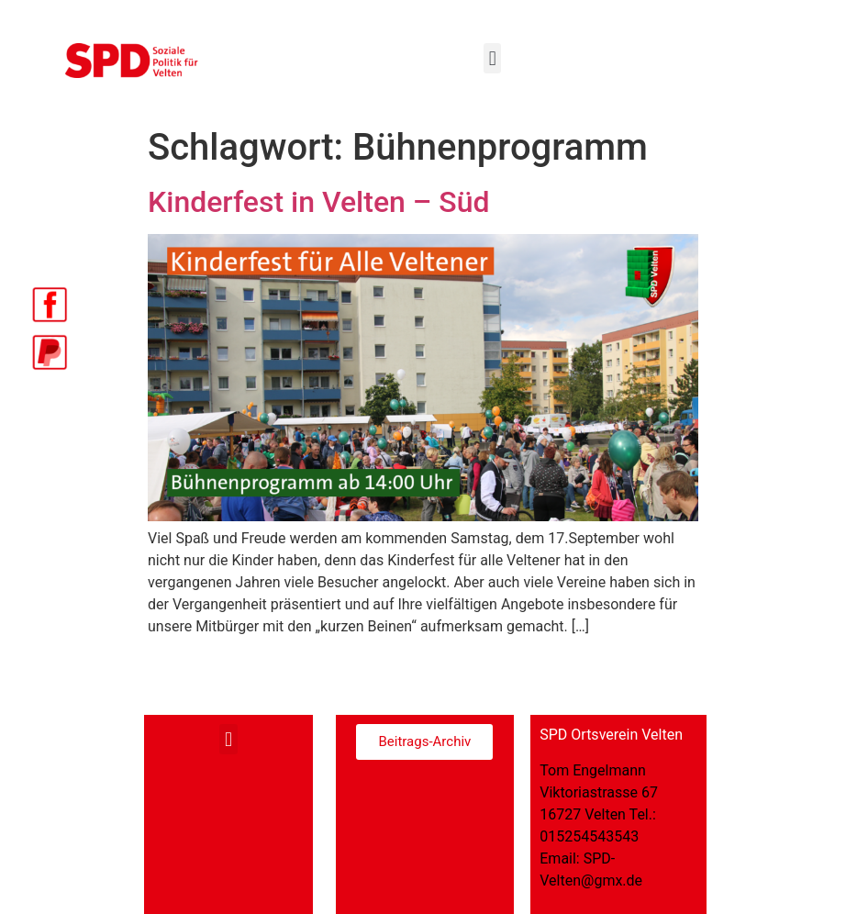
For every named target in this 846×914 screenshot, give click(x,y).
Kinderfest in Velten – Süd (319, 201)
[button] (492, 58)
